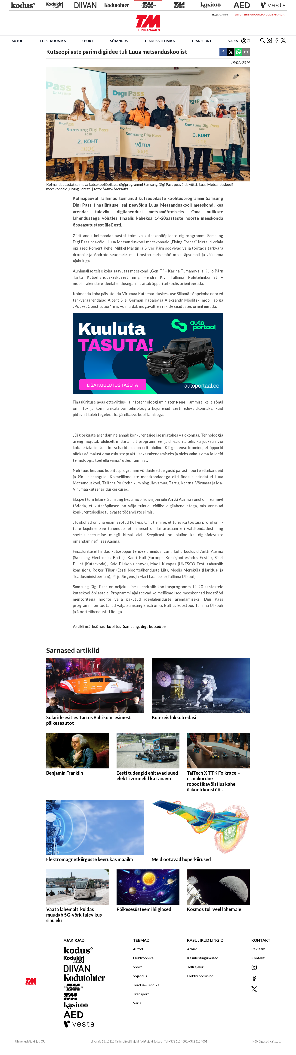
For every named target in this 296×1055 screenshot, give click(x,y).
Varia (233, 41)
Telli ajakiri (219, 14)
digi (144, 626)
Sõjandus (119, 41)
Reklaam (258, 949)
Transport (201, 41)
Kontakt (258, 958)
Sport (87, 41)
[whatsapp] (238, 52)
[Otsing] (262, 41)
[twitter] (230, 52)
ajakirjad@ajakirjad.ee (147, 1041)
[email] (246, 52)
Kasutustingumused (202, 958)
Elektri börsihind (200, 976)
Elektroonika (53, 41)
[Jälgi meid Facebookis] (276, 41)
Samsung (131, 626)
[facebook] (223, 52)
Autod (18, 41)
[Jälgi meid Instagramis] (269, 41)
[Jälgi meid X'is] (283, 41)
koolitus (114, 626)
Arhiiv (192, 949)
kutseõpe (157, 626)
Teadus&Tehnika (159, 41)
